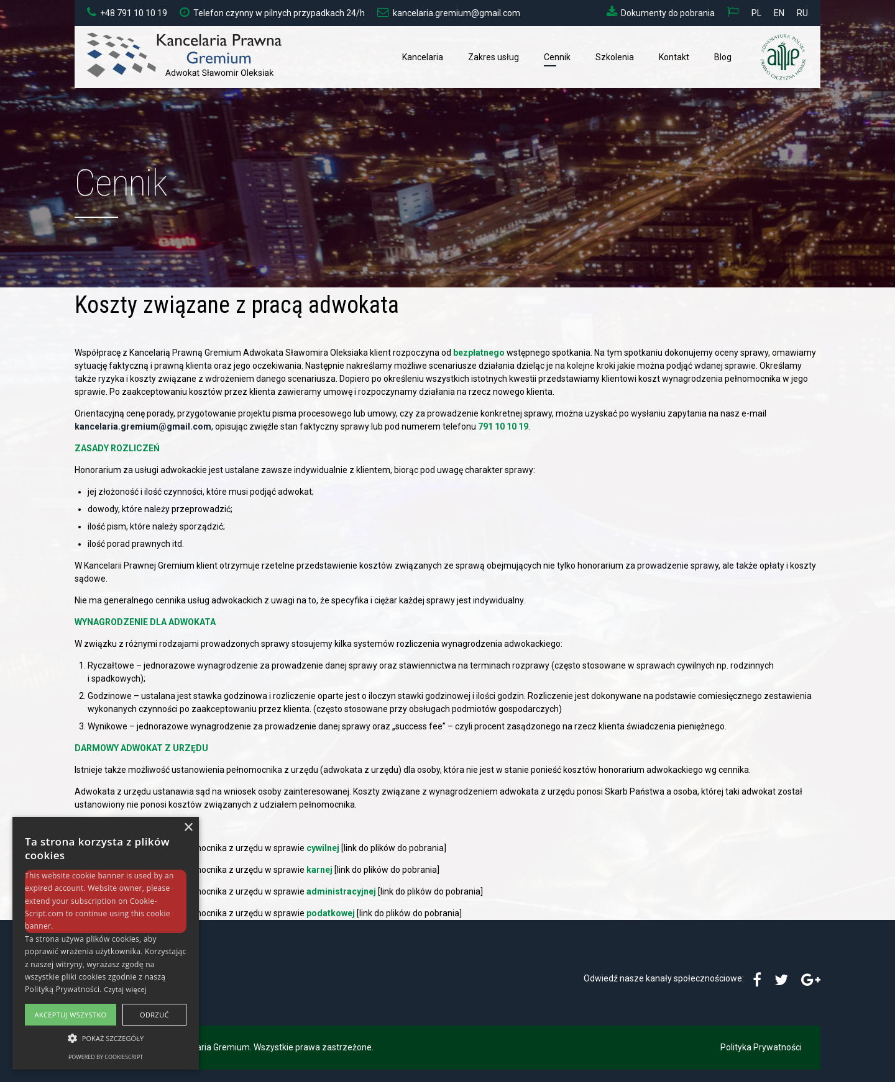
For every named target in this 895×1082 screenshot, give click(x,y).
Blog (723, 57)
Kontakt (674, 57)
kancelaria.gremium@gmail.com (143, 426)
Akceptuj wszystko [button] (70, 1014)
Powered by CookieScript (105, 1057)
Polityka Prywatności (761, 1047)
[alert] (105, 943)
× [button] (188, 827)
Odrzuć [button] (154, 1014)
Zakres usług (493, 57)
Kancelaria (422, 57)
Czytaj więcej (125, 989)
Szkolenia (614, 57)
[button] (105, 1038)
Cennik (557, 57)
